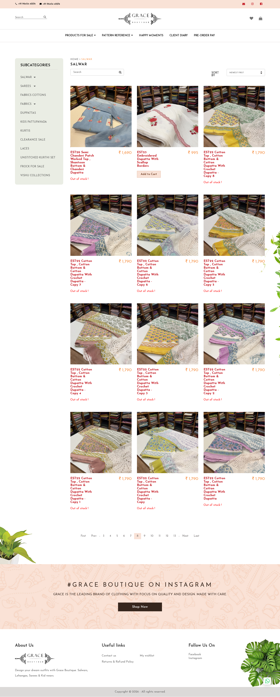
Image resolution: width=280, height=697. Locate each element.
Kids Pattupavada (33, 122)
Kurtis (25, 131)
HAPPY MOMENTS (151, 35)
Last (196, 536)
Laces (24, 148)
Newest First (236, 73)
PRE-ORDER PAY (204, 35)
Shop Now (140, 607)
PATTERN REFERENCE (117, 35)
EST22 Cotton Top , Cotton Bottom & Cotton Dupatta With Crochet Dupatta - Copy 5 (214, 273)
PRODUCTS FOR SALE (80, 35)
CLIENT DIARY (178, 35)
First (83, 536)
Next (185, 536)
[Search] (31, 17)
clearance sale (32, 140)
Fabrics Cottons (33, 95)
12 (167, 536)
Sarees (31, 86)
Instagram (195, 658)
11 (160, 536)
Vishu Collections (35, 175)
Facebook (195, 654)
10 (152, 536)
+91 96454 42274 (25, 4)
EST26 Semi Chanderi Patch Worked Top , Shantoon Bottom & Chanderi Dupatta (82, 162)
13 (175, 536)
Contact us (109, 656)
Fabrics (31, 104)
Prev (93, 536)
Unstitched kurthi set (37, 157)
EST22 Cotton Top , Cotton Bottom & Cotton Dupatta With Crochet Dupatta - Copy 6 (148, 273)
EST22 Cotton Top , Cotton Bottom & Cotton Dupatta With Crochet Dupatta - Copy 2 (214, 381)
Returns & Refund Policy (118, 662)
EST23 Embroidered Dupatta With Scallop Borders (147, 159)
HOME (75, 59)
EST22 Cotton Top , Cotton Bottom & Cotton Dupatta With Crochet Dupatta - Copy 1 (81, 490)
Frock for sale (32, 166)
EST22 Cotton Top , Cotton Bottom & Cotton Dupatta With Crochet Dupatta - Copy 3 (148, 381)
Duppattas (28, 113)
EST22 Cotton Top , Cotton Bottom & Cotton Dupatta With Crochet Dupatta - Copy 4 (81, 381)
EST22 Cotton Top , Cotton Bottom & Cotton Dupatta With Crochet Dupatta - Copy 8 (214, 164)
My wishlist (147, 656)
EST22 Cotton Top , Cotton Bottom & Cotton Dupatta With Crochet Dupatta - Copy (148, 490)
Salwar (31, 77)
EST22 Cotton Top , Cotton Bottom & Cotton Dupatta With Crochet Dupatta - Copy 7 (81, 273)
